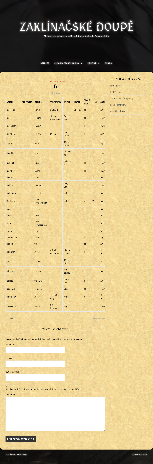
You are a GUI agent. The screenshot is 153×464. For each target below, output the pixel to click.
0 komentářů (99, 318)
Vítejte (45, 63)
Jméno (10, 344)
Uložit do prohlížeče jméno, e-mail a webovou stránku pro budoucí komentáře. (42, 389)
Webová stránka (13, 372)
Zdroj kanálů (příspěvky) (122, 98)
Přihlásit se (115, 92)
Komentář (10, 394)
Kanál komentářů (118, 105)
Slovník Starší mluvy (66, 63)
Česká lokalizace (117, 111)
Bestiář (92, 63)
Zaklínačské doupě (76, 27)
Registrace (115, 86)
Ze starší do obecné (55, 81)
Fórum (108, 63)
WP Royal (23, 455)
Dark (11, 318)
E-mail (10, 358)
